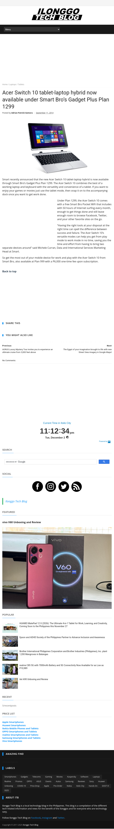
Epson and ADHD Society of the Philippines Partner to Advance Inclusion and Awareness (62, 637)
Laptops (96, 777)
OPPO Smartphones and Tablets (19, 732)
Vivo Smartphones (12, 741)
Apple (46, 786)
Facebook (36, 818)
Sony (92, 781)
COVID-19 (21, 786)
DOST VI (105, 786)
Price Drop (34, 786)
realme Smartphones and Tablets (20, 735)
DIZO (7, 791)
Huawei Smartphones (14, 725)
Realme (8, 781)
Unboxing (9, 786)
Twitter (60, 818)
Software (84, 777)
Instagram (47, 818)
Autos (58, 781)
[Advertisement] (57, 57)
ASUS (38, 781)
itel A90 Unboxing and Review (33, 679)
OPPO (29, 781)
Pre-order (57, 786)
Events (48, 781)
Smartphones (10, 777)
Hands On (93, 786)
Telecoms (36, 777)
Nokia (69, 786)
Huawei (101, 781)
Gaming (48, 777)
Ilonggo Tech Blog (16, 502)
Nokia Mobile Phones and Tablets (20, 728)
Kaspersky (71, 777)
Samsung (69, 781)
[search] (50, 462)
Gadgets (24, 777)
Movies (59, 777)
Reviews (81, 781)
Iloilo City (80, 786)
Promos (18, 781)
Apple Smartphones (13, 722)
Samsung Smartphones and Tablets (21, 738)
